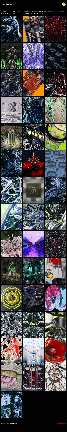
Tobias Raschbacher (7, 4)
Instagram (60, 423)
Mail (64, 423)
